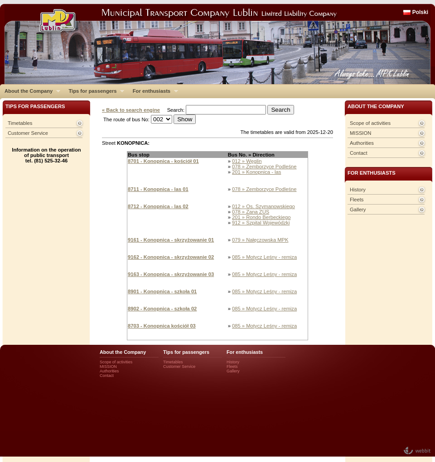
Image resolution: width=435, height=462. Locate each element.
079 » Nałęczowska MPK (260, 240)
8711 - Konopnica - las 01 (158, 189)
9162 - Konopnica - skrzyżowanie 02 (171, 257)
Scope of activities (370, 123)
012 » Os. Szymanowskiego (263, 206)
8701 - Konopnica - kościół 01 (163, 161)
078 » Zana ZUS (250, 211)
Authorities (362, 143)
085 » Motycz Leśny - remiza (264, 257)
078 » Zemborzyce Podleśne (264, 166)
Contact (358, 153)
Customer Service (28, 133)
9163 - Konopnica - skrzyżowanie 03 (171, 274)
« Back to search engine (131, 110)
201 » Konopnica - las (256, 172)
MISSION (360, 133)
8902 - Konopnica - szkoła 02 (162, 308)
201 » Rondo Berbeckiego (261, 217)
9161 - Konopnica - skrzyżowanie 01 (171, 240)
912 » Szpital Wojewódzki (261, 222)
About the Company (30, 91)
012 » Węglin (246, 161)
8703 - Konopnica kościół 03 (162, 326)
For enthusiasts (153, 91)
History (358, 189)
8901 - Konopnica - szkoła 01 (162, 291)
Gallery (358, 209)
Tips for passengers (94, 91)
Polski (420, 12)
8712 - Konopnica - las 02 (158, 206)
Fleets (356, 199)
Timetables (20, 123)
